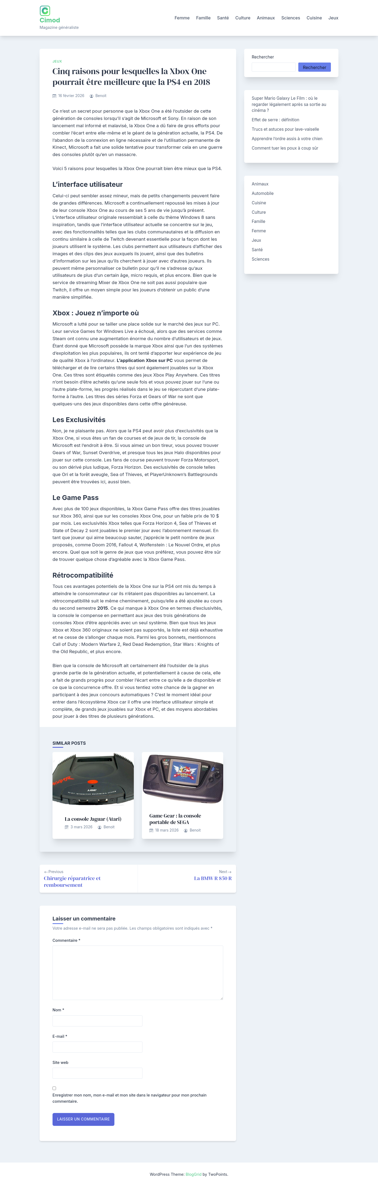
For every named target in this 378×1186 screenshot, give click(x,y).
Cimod (50, 20)
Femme (182, 17)
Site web (60, 1062)
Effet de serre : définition (275, 119)
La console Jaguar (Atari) (93, 818)
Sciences (290, 17)
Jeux (333, 17)
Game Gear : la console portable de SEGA (175, 819)
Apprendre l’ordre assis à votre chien (287, 138)
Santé (223, 17)
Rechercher (263, 57)
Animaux (266, 17)
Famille (203, 17)
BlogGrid (194, 1174)
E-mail (59, 1036)
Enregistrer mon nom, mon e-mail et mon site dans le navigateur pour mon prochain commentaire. (129, 1098)
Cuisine (314, 17)
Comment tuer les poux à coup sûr (285, 148)
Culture (242, 17)
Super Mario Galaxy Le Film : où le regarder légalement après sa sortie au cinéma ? (289, 104)
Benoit (100, 96)
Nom (58, 1010)
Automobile (263, 193)
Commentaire (66, 940)
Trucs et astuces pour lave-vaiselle (285, 129)
